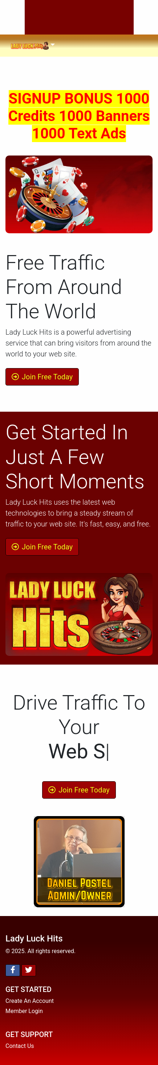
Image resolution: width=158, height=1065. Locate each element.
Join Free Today (42, 376)
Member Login (24, 1011)
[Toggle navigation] (33, 45)
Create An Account (29, 1000)
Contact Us (19, 1045)
